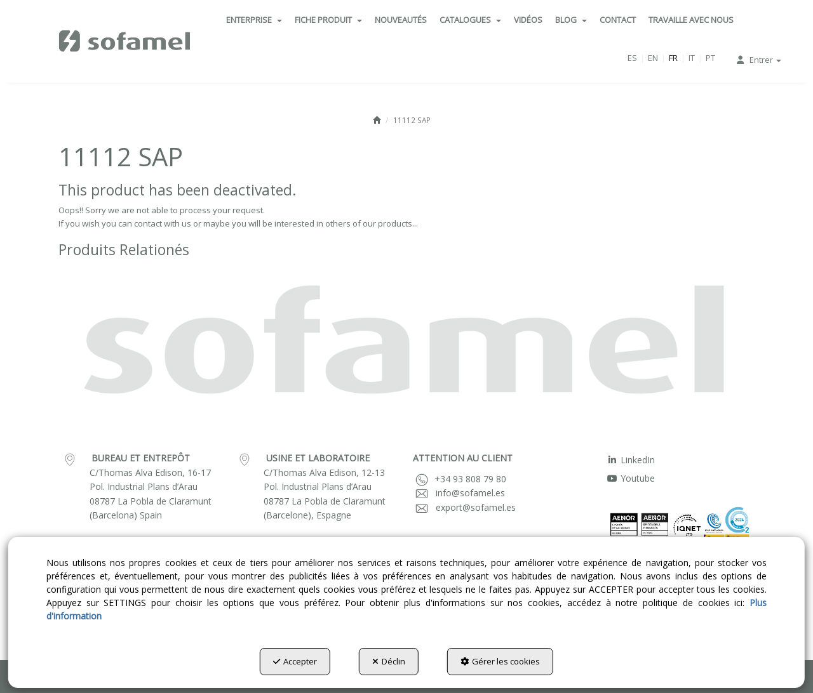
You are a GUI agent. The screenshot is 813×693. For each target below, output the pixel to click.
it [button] (692, 57)
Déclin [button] (388, 661)
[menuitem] (254, 19)
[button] (125, 41)
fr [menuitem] (673, 57)
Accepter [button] (295, 661)
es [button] (632, 57)
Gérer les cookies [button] (500, 661)
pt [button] (710, 57)
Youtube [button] (631, 478)
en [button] (653, 57)
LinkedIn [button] (631, 460)
